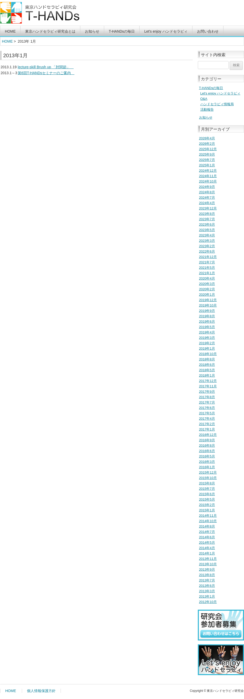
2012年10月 (208, 602)
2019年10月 (208, 305)
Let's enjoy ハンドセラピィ (165, 31)
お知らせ (92, 31)
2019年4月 (207, 332)
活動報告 (207, 109)
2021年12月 (208, 257)
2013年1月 (207, 596)
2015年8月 (207, 483)
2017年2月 (207, 424)
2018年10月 (208, 354)
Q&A (203, 99)
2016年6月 (207, 451)
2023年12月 (208, 208)
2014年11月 (208, 516)
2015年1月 (207, 510)
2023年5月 (207, 230)
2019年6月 (207, 321)
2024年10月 (208, 181)
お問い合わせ (208, 31)
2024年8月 (207, 192)
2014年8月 (207, 526)
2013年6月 (207, 586)
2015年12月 (208, 472)
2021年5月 (207, 268)
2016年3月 (207, 462)
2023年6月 (207, 224)
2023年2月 (207, 246)
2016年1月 (207, 467)
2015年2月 (207, 505)
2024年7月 (207, 197)
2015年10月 (208, 478)
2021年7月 (207, 262)
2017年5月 (207, 413)
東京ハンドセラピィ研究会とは (50, 31)
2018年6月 (207, 365)
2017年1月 (207, 429)
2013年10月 (208, 564)
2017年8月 (207, 397)
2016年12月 (208, 435)
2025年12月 (208, 149)
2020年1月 (207, 294)
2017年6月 (207, 408)
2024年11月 (208, 176)
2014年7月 (207, 532)
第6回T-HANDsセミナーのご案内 (46, 73)
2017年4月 (207, 418)
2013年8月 (207, 575)
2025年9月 (207, 154)
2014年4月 (207, 548)
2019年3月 (207, 338)
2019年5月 (207, 327)
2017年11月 (208, 386)
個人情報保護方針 (41, 691)
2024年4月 (207, 203)
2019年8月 (207, 316)
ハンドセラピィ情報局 (217, 104)
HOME (10, 31)
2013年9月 (207, 569)
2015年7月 (207, 489)
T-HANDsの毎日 (122, 31)
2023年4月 (207, 235)
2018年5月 (207, 370)
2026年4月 (207, 138)
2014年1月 (207, 553)
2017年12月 (208, 381)
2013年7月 (207, 580)
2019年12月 (208, 300)
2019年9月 (207, 311)
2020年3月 (207, 284)
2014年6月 (207, 537)
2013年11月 (208, 559)
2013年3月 (207, 591)
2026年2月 (207, 144)
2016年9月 (207, 440)
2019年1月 (207, 348)
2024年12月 (208, 171)
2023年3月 (207, 241)
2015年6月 (207, 494)
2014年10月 (208, 521)
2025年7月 (207, 160)
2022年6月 (207, 251)
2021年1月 (207, 273)
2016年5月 (207, 456)
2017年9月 (207, 392)
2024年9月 (207, 187)
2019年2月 (207, 343)
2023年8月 (207, 214)
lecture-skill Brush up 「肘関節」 (46, 67)
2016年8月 (207, 445)
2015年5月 (207, 499)
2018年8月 (207, 359)
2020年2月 (207, 289)
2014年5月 (207, 542)
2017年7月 (207, 402)
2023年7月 (207, 219)
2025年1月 (207, 165)
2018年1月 (207, 375)
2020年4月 (207, 278)
